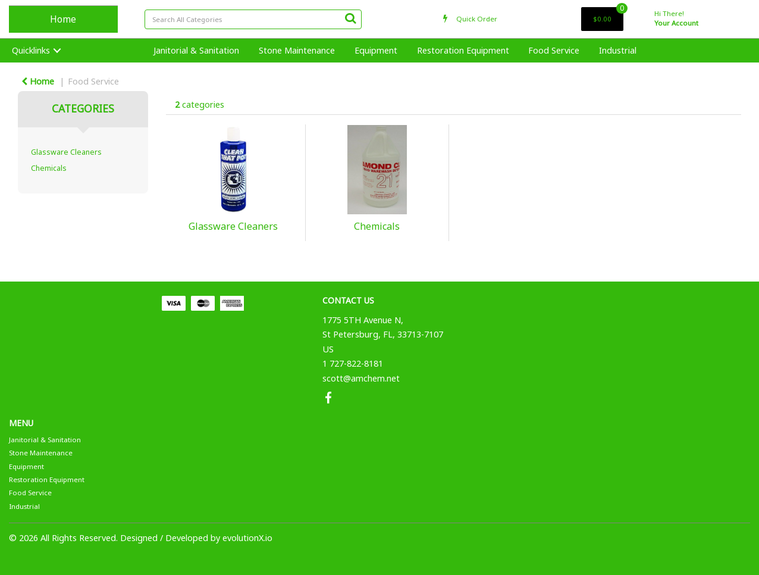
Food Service (553, 50)
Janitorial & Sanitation (196, 50)
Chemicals (49, 168)
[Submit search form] (350, 18)
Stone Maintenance (297, 50)
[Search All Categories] (253, 19)
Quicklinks (31, 50)
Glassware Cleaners (66, 152)
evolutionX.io (247, 537)
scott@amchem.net (361, 378)
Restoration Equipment (463, 50)
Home (63, 19)
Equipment (376, 50)
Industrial (617, 50)
